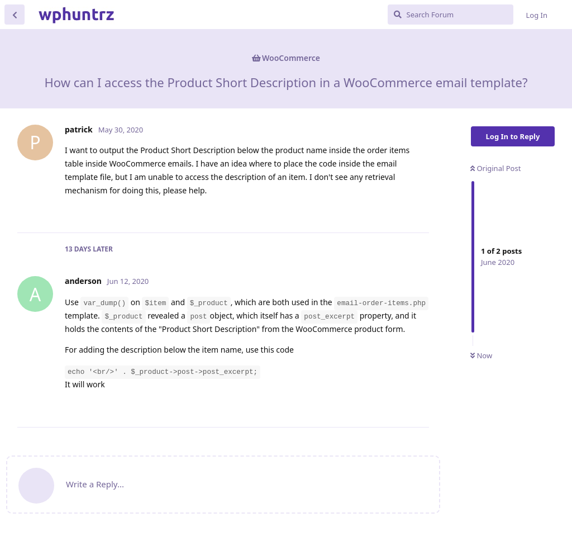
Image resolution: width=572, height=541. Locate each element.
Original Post (495, 168)
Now (481, 355)
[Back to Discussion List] (14, 14)
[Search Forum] (450, 14)
